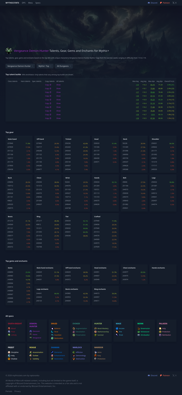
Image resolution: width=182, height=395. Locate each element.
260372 (10, 247)
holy (162, 328)
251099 (39, 200)
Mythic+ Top (45, 66)
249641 (154, 197)
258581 (154, 158)
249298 (39, 151)
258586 (39, 197)
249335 (10, 204)
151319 (154, 162)
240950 (125, 154)
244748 (68, 208)
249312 (154, 193)
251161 (10, 197)
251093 (39, 232)
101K (153, 114)
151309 (125, 147)
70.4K (153, 111)
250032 (154, 182)
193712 (10, 186)
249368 (125, 169)
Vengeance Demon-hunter (20, 66)
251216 (39, 189)
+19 (137, 85)
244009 (68, 301)
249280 (39, 165)
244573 (125, 189)
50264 (67, 182)
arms (98, 352)
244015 (96, 293)
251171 (154, 151)
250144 (68, 162)
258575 (10, 208)
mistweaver (143, 332)
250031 (154, 143)
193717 (10, 158)
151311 (39, 228)
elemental (56, 352)
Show (58, 85)
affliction (78, 352)
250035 (10, 243)
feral (54, 332)
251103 (68, 189)
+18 (137, 96)
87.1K (153, 96)
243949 (96, 279)
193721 (96, 189)
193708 (39, 247)
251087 (154, 186)
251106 (10, 154)
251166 (125, 186)
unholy (12, 335)
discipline (13, 352)
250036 (39, 182)
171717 (154, 165)
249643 (125, 200)
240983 (10, 276)
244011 (96, 301)
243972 (68, 279)
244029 (39, 272)
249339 (68, 158)
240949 (39, 243)
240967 (10, 294)
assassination (36, 352)
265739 (125, 158)
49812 (38, 224)
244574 (154, 204)
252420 (68, 147)
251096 (125, 151)
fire (119, 332)
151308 (39, 239)
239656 (10, 182)
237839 (10, 147)
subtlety (34, 359)
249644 (68, 204)
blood (12, 328)
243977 (125, 272)
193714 (68, 197)
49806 (125, 182)
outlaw (33, 355)
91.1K (153, 103)
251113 (96, 193)
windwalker (143, 335)
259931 (125, 208)
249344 (68, 169)
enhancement (58, 355)
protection (164, 332)
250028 (10, 193)
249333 (154, 169)
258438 (10, 169)
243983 (68, 293)
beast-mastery (101, 328)
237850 (10, 165)
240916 (10, 287)
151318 (96, 197)
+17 (137, 88)
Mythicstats (12, 3)
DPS (23, 3)
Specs (37, 3)
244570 (39, 193)
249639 (96, 204)
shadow (12, 359)
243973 (39, 276)
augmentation (80, 328)
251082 (125, 204)
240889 (10, 291)
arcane (120, 328)
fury (97, 355)
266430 (96, 158)
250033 (96, 143)
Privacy (18, 391)
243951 (96, 272)
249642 (154, 147)
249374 (125, 197)
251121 (10, 228)
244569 (10, 224)
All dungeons (64, 66)
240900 (10, 302)
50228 (125, 143)
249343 (68, 151)
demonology (79, 355)
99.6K (153, 92)
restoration (57, 338)
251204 (96, 186)
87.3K (153, 118)
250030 (125, 193)
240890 (10, 272)
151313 (39, 186)
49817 (153, 189)
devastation (79, 332)
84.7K (153, 85)
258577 (10, 235)
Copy (48, 85)
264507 (68, 165)
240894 (10, 279)
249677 (39, 169)
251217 (39, 221)
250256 (68, 143)
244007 (96, 276)
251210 (10, 221)
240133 (39, 301)
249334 (10, 232)
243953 (68, 297)
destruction (79, 359)
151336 (96, 147)
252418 (68, 154)
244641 (39, 293)
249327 (68, 193)
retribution (165, 335)
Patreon (165, 375)
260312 (10, 189)
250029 (68, 200)
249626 (125, 165)
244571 (96, 162)
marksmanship (101, 332)
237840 (10, 143)
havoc (33, 334)
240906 (10, 283)
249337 (125, 162)
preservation (79, 335)
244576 (68, 186)
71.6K (153, 107)
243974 (125, 279)
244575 (96, 200)
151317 (10, 239)
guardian (56, 335)
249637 (39, 204)
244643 (39, 297)
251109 (96, 154)
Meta (30, 3)
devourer (34, 331)
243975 (125, 276)
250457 (154, 200)
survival (98, 335)
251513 (39, 235)
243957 (96, 297)
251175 (10, 162)
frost (11, 332)
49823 (9, 200)
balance (55, 328)
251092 (154, 154)
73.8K (153, 88)
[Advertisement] (91, 22)
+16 (137, 111)
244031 (39, 279)
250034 (96, 182)
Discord (152, 375)
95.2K (153, 100)
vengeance (35, 338)
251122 (10, 151)
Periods (9, 391)
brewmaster (143, 328)
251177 (96, 151)
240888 (10, 298)
